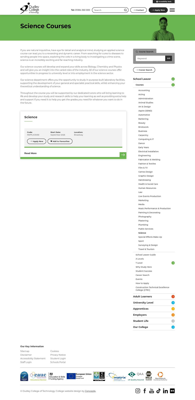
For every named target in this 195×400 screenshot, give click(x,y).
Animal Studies (145, 102)
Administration (145, 98)
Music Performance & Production (154, 208)
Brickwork (143, 127)
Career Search (144, 70)
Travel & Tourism (146, 249)
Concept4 (90, 391)
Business (142, 131)
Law (140, 192)
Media (141, 204)
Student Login (58, 358)
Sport (141, 241)
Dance (141, 143)
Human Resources (147, 188)
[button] (172, 10)
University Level (143, 302)
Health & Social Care (148, 184)
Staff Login (26, 362)
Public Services (145, 229)
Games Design (145, 172)
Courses (140, 85)
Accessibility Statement (33, 358)
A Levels (140, 259)
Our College (140, 327)
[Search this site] (125, 10)
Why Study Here (144, 267)
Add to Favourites (60, 141)
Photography (144, 216)
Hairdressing (144, 180)
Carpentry (143, 135)
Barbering (143, 119)
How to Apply (142, 283)
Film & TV (143, 168)
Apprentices (141, 308)
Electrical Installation (148, 151)
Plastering (143, 220)
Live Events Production (149, 196)
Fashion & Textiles (147, 163)
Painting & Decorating (149, 212)
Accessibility (163, 2)
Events (139, 279)
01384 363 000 (80, 10)
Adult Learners (142, 296)
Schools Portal (58, 362)
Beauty (141, 123)
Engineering (144, 155)
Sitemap (25, 351)
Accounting (144, 90)
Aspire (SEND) (145, 111)
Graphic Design (146, 176)
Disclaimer (26, 355)
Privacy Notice (58, 355)
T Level (139, 263)
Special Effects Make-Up (150, 237)
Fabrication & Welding (149, 159)
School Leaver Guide (146, 255)
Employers (140, 314)
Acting (141, 94)
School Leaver (142, 79)
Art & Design (144, 106)
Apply (158, 10)
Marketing (143, 200)
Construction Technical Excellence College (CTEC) (152, 288)
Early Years (143, 147)
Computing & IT (146, 139)
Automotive (144, 115)
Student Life (140, 321)
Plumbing (143, 225)
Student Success (144, 271)
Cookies (54, 351)
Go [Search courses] (168, 58)
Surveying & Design (148, 245)
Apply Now (36, 141)
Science (30, 117)
